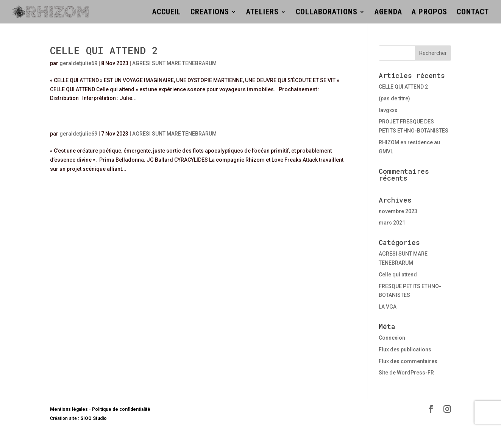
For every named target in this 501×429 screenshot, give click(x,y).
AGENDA (388, 12)
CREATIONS (209, 12)
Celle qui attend (398, 274)
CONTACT (473, 12)
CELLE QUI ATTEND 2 (104, 50)
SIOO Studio (93, 418)
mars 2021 (392, 223)
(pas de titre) (394, 98)
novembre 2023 (398, 211)
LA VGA (387, 307)
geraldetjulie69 (78, 63)
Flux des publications (405, 349)
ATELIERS (262, 12)
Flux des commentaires (408, 361)
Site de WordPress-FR (406, 373)
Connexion (392, 338)
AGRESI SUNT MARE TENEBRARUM (174, 63)
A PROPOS (429, 12)
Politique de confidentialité (121, 409)
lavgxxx (388, 110)
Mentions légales (69, 409)
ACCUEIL (166, 12)
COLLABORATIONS (326, 12)
